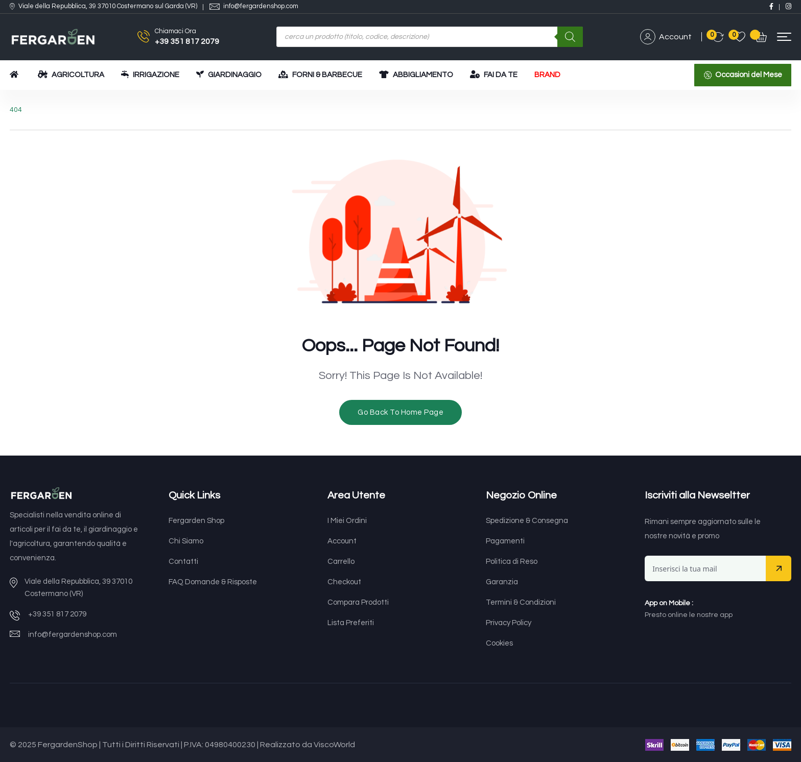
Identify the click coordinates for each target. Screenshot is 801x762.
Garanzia (502, 582)
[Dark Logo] (53, 37)
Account (666, 36)
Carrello (341, 561)
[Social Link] (771, 6)
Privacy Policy (508, 623)
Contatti (183, 561)
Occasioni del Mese (748, 75)
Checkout (344, 582)
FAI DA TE (493, 74)
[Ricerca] (570, 37)
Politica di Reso (511, 561)
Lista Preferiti (350, 623)
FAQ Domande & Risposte (213, 582)
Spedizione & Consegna (527, 521)
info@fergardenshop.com (260, 6)
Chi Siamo (186, 541)
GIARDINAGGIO (229, 74)
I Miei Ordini (347, 521)
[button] (784, 37)
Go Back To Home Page (400, 412)
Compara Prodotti (358, 602)
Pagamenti (505, 541)
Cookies (499, 643)
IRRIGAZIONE (150, 74)
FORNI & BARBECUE (320, 74)
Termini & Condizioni (521, 602)
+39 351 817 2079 (187, 41)
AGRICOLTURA (71, 74)
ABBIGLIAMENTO (416, 74)
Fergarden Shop (196, 521)
